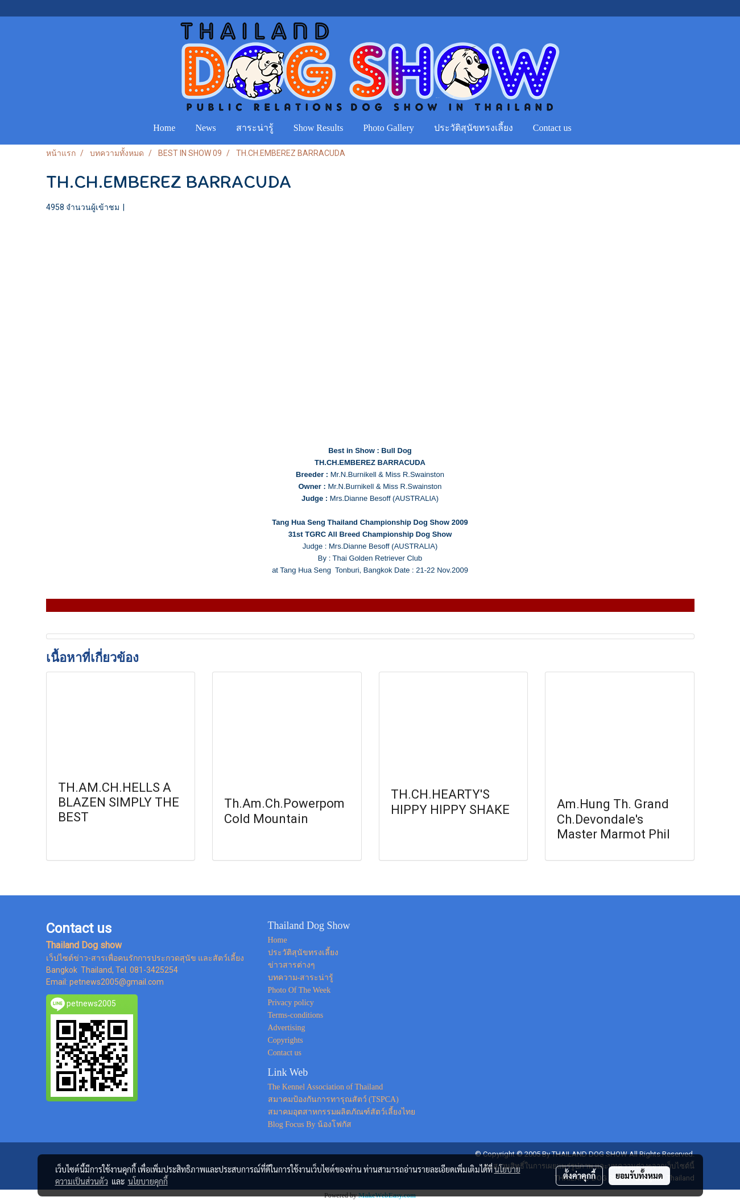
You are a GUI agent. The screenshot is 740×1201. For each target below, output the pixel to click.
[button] (592, 128)
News (205, 128)
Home (164, 128)
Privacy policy (291, 1002)
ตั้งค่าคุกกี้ (579, 1175)
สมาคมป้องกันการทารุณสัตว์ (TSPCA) (333, 1099)
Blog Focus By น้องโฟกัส (310, 1124)
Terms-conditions (296, 1015)
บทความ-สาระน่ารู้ (301, 977)
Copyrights (285, 1040)
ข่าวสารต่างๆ (291, 965)
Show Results (318, 128)
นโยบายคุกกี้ (148, 1181)
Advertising (286, 1027)
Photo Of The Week (299, 990)
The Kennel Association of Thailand (325, 1087)
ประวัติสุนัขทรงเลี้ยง (473, 128)
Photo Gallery (388, 128)
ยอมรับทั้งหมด (639, 1175)
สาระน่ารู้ (255, 128)
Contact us (552, 128)
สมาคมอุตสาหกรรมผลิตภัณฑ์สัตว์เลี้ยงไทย (341, 1112)
